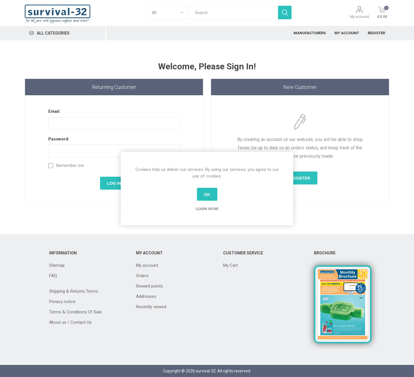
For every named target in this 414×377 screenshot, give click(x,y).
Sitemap (57, 265)
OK (207, 194)
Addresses (146, 296)
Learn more (206, 209)
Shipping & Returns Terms (73, 291)
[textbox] (233, 12)
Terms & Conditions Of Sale (75, 312)
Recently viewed (151, 306)
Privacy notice (62, 301)
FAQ (53, 275)
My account (359, 16)
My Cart (230, 265)
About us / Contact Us (70, 322)
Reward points (149, 286)
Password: (58, 139)
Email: (54, 111)
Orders (142, 275)
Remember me (70, 165)
